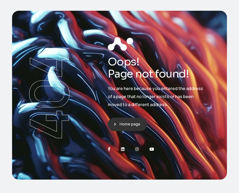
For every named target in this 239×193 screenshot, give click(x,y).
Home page (130, 124)
